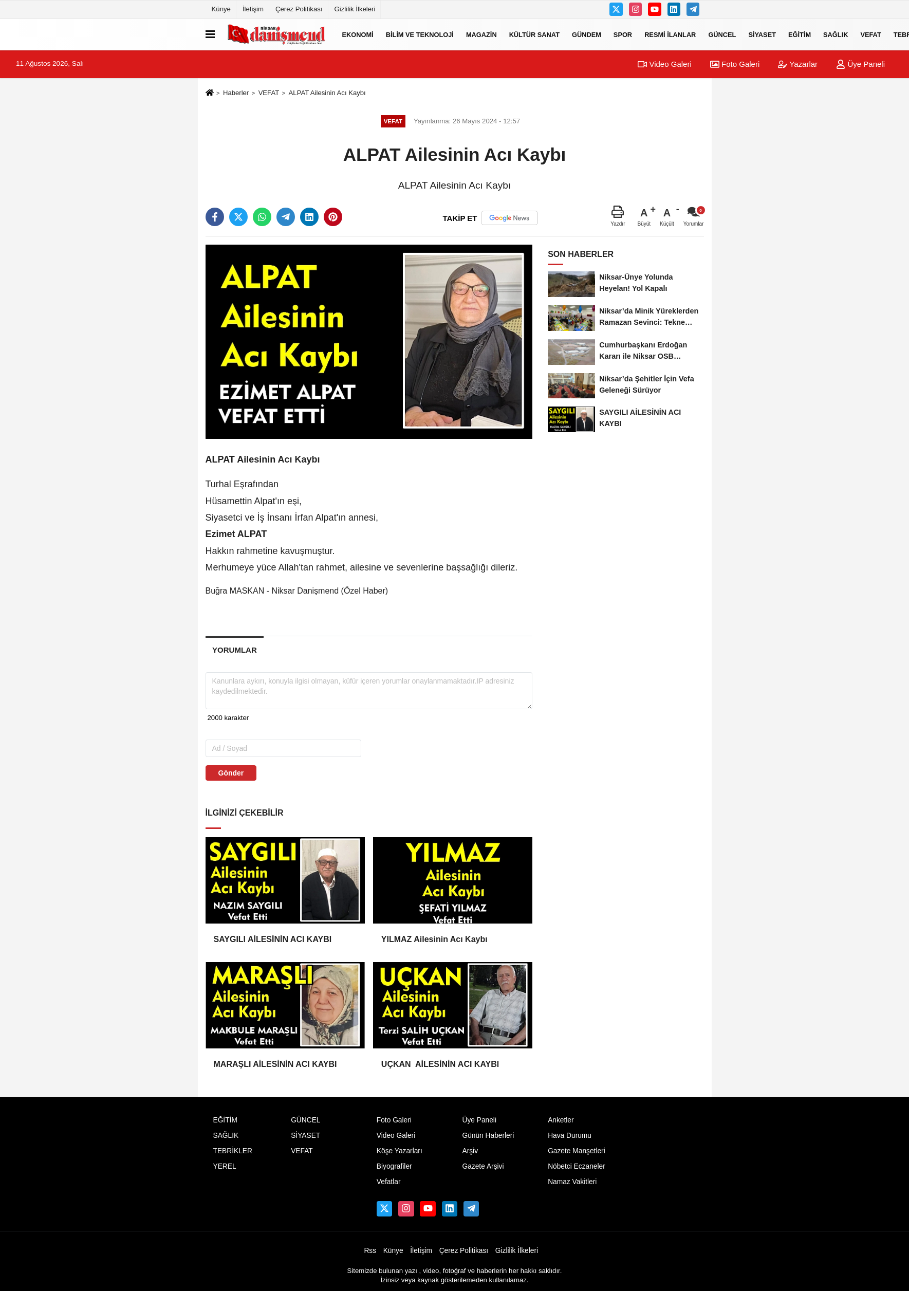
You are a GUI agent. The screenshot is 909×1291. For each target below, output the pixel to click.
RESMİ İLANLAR (670, 34)
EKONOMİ (358, 34)
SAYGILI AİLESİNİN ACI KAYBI (275, 939)
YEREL (224, 1166)
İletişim (253, 9)
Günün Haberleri (488, 1135)
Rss (370, 1251)
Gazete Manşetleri (576, 1151)
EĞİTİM (799, 34)
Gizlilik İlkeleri (355, 9)
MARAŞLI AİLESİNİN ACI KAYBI (278, 1064)
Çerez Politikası (299, 9)
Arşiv (470, 1151)
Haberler (236, 93)
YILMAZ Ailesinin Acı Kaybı (434, 939)
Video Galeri (664, 64)
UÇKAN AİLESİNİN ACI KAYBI (441, 1064)
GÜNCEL (722, 34)
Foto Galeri (734, 64)
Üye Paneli (860, 64)
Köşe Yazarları (399, 1151)
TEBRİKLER (232, 1151)
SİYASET (762, 34)
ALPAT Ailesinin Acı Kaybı (327, 93)
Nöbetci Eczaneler (576, 1166)
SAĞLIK (835, 34)
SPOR (623, 34)
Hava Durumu (569, 1135)
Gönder (231, 773)
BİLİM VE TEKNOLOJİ (420, 34)
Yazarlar (798, 64)
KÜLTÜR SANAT (534, 34)
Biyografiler (394, 1166)
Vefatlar (389, 1182)
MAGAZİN (481, 34)
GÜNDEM (586, 34)
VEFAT (870, 34)
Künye (221, 9)
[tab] (235, 649)
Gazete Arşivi (483, 1166)
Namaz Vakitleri (572, 1182)
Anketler (560, 1120)
